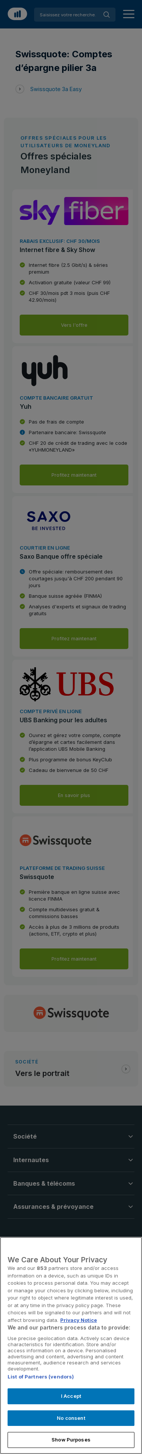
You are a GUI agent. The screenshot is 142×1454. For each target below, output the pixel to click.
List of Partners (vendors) (41, 1377)
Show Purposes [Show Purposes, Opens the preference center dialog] (71, 1440)
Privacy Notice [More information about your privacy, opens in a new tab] (78, 1320)
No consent (71, 1418)
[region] (71, 1345)
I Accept (71, 1396)
